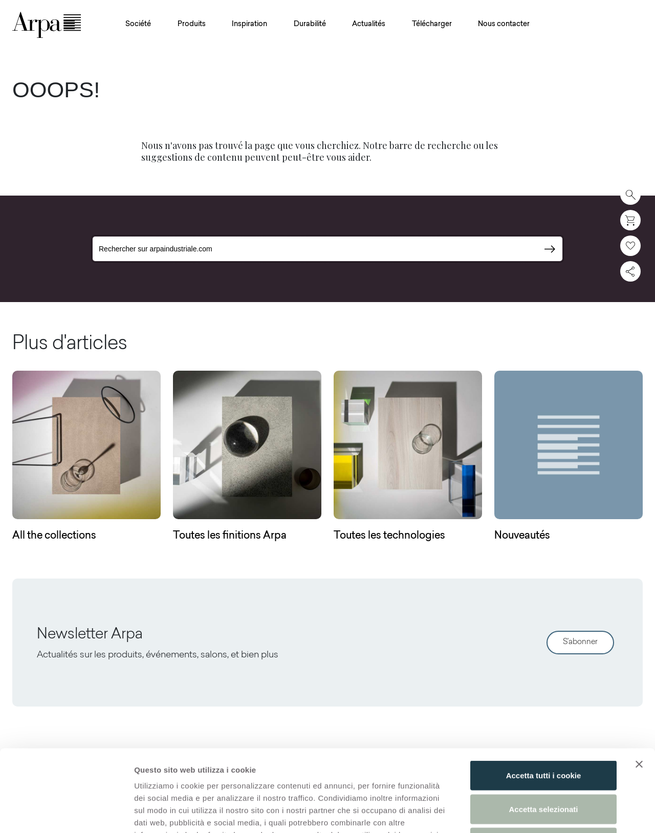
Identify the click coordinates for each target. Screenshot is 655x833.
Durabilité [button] (310, 24)
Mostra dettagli (538, 812)
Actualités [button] (368, 24)
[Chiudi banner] (639, 687)
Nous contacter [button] (504, 24)
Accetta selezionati (543, 732)
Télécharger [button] (432, 24)
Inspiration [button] (249, 24)
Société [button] (138, 24)
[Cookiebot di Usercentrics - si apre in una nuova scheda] (66, 813)
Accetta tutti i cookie (543, 698)
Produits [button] (192, 24)
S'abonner (580, 642)
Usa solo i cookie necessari (543, 765)
